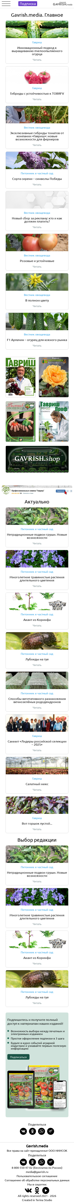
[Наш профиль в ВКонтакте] (28, 1192)
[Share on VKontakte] (23, 1131)
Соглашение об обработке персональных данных (37, 1180)
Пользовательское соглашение (37, 1176)
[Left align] (62, 3)
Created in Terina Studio (37, 1200)
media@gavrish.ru (37, 1171)
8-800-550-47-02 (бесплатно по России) (37, 1167)
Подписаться (18, 1057)
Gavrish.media (37, 1146)
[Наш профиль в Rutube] (45, 1192)
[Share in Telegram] (50, 1131)
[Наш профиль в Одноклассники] (37, 1192)
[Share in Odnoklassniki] (32, 1131)
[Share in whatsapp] (41, 1131)
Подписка (28, 3)
